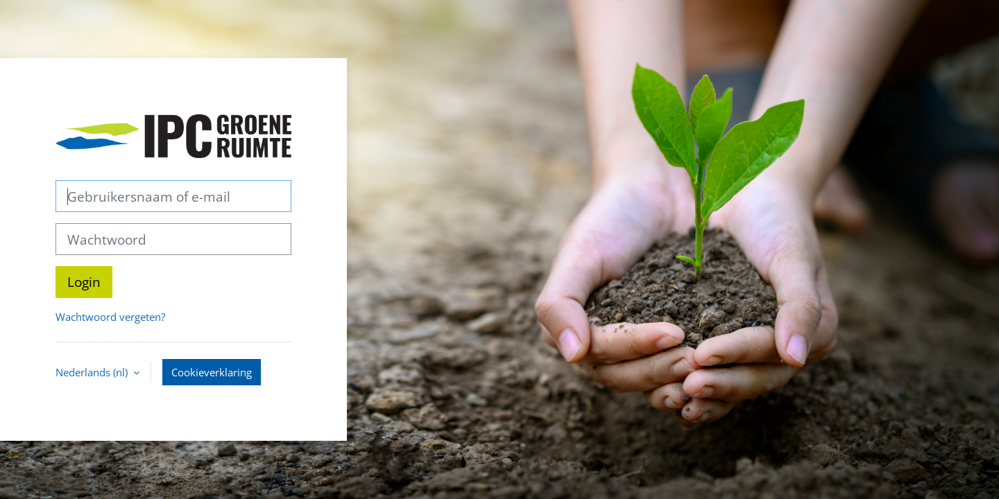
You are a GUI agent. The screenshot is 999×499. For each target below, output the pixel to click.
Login (84, 281)
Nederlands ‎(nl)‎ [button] (93, 372)
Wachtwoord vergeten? (110, 317)
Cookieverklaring (211, 372)
